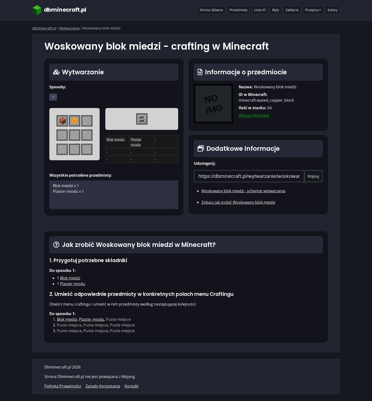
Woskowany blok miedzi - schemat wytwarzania (243, 190)
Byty (275, 10)
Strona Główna (211, 10)
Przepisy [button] (311, 10)
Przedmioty (238, 10)
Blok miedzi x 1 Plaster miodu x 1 (113, 194)
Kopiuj (313, 176)
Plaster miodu (72, 283)
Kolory (333, 10)
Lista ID (260, 10)
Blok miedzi (116, 139)
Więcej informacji (254, 115)
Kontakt (132, 386)
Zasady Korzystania (103, 386)
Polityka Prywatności (62, 386)
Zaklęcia (292, 10)
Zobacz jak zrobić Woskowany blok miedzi (238, 202)
